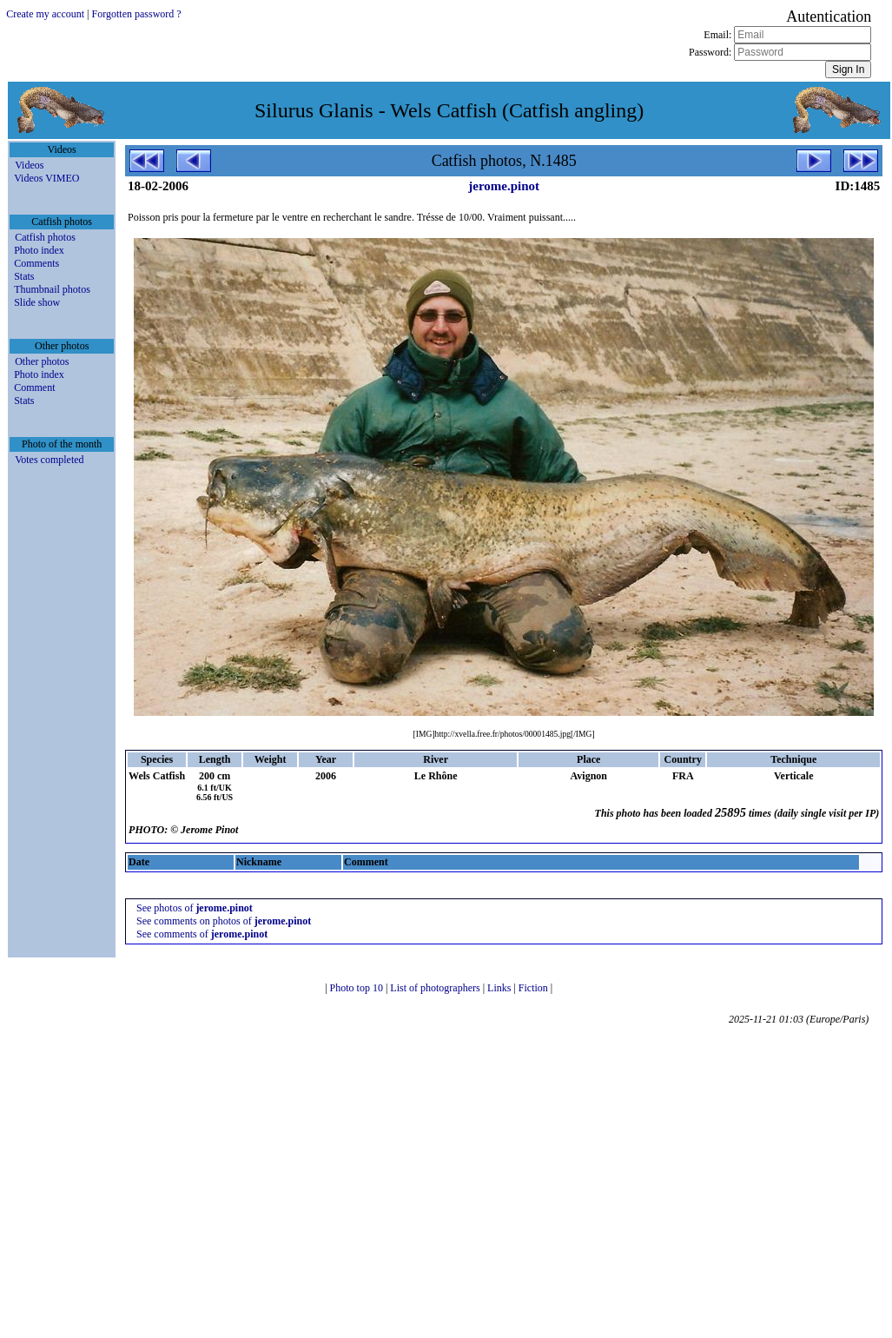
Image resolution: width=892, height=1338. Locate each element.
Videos (29, 165)
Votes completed (49, 460)
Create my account (45, 14)
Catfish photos (45, 237)
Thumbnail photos (52, 289)
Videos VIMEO (46, 178)
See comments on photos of (223, 921)
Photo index (39, 250)
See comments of (202, 934)
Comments (36, 263)
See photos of (194, 908)
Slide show (37, 302)
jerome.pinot (503, 186)
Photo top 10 (358, 988)
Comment (34, 387)
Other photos (42, 361)
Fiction (535, 988)
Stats (24, 276)
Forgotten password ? (137, 14)
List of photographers (436, 988)
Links (500, 988)
